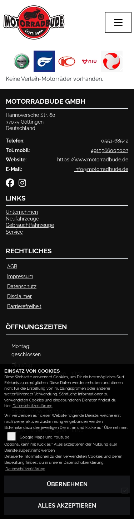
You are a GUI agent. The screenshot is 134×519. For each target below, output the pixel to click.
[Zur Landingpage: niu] (89, 61)
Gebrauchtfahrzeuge (30, 225)
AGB (12, 266)
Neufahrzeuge (22, 219)
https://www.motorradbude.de (92, 159)
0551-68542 (114, 140)
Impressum (20, 276)
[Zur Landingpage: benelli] (22, 61)
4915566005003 (109, 150)
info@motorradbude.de (101, 169)
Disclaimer (19, 296)
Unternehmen (22, 212)
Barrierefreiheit (24, 306)
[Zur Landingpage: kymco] (67, 61)
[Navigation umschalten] (118, 22)
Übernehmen (67, 484)
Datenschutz (21, 286)
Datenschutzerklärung (33, 406)
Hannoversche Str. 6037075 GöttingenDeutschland (30, 121)
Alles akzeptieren (67, 505)
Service (14, 232)
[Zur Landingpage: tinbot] (112, 61)
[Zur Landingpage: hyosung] (44, 61)
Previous (9, 63)
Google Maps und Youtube (44, 437)
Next (124, 63)
